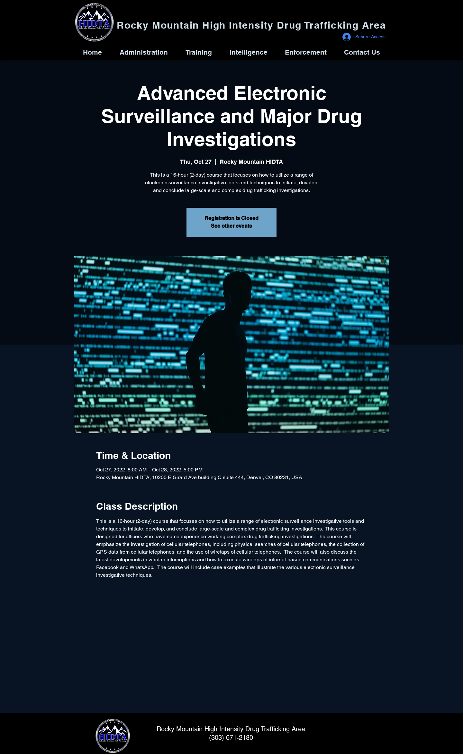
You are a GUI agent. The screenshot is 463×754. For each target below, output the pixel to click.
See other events (231, 226)
